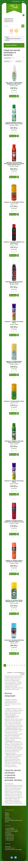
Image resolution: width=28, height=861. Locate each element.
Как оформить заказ (10, 848)
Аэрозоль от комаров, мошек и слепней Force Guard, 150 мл (14, 561)
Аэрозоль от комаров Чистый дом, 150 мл (14, 481)
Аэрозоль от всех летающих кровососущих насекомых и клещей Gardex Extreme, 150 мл (14, 163)
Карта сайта (8, 846)
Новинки (7, 814)
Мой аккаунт (8, 818)
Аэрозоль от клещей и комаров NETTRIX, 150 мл (14, 282)
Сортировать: (7, 61)
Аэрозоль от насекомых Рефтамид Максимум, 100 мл (14, 640)
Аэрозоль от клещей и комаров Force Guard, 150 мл (14, 242)
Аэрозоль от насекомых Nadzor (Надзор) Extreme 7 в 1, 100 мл (14, 601)
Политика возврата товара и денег (13, 849)
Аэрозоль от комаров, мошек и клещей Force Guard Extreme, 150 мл (14, 521)
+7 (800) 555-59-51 (8, 20)
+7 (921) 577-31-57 (8, 21)
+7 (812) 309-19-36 (9, 835)
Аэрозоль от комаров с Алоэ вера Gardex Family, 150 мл (14, 441)
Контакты (7, 817)
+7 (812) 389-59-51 (8, 18)
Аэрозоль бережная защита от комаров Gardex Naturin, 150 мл (14, 123)
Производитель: (7, 57)
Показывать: (18, 61)
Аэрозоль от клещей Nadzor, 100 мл (14, 202)
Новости (7, 815)
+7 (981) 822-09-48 (9, 838)
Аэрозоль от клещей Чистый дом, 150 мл (14, 322)
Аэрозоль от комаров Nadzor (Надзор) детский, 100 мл (14, 362)
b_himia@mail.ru (9, 834)
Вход (23, 1)
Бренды (7, 812)
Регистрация (15, 1)
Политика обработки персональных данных (13, 821)
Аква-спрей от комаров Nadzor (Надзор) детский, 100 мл (14, 83)
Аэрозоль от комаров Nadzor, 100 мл (14, 401)
